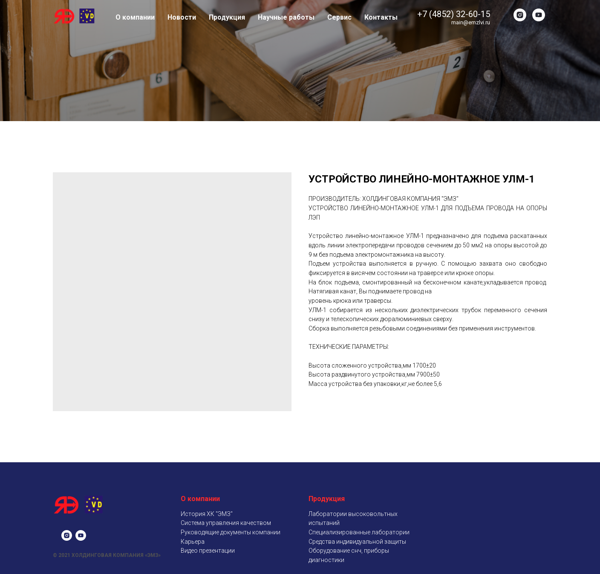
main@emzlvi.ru (470, 22)
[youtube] (538, 15)
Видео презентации (208, 550)
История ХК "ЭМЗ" (207, 513)
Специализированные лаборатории (359, 532)
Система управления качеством (226, 522)
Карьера (193, 541)
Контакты (381, 17)
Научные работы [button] (286, 17)
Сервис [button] (339, 17)
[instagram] (519, 15)
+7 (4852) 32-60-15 (453, 14)
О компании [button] (135, 17)
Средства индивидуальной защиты (357, 541)
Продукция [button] (227, 17)
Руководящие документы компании (230, 532)
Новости (181, 17)
